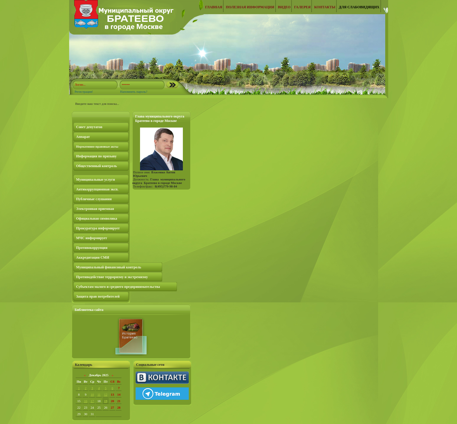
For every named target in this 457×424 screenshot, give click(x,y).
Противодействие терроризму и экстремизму (112, 277)
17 (92, 401)
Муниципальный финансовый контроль (108, 267)
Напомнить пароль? (133, 91)
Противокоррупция (92, 248)
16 (85, 401)
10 (92, 394)
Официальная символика (96, 218)
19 (105, 401)
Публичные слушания (94, 199)
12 (105, 394)
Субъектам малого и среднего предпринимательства (118, 287)
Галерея (302, 7)
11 (99, 394)
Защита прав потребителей (98, 296)
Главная (213, 7)
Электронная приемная (95, 209)
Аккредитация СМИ (92, 257)
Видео (284, 7)
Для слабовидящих (359, 7)
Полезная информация (250, 7)
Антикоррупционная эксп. (97, 189)
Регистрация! (84, 91)
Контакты (324, 7)
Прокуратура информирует (98, 228)
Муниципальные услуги (95, 179)
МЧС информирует (91, 238)
